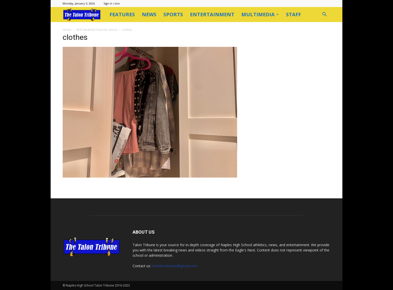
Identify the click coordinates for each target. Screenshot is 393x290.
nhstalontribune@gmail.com (174, 265)
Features (122, 14)
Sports (173, 14)
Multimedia (260, 14)
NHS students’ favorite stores (96, 30)
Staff (293, 14)
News (149, 14)
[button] (324, 15)
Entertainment (212, 14)
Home (67, 30)
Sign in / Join (112, 3)
